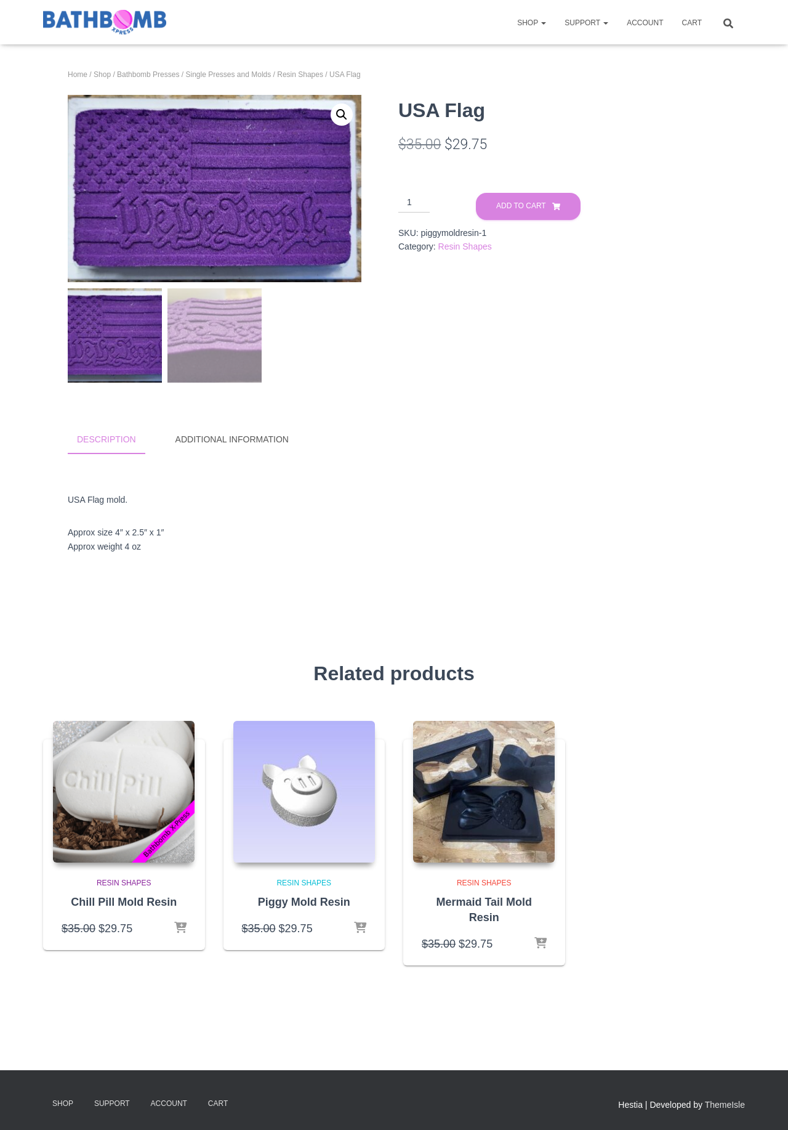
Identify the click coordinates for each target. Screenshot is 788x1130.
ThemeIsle (725, 1103)
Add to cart (521, 205)
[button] (342, 115)
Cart (692, 22)
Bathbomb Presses (148, 74)
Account (645, 22)
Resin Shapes (300, 74)
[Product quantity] (414, 203)
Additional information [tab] (232, 439)
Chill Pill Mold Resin (124, 899)
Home (77, 74)
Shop (531, 22)
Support (586, 22)
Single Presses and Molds (228, 74)
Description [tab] (106, 439)
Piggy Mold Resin (304, 899)
